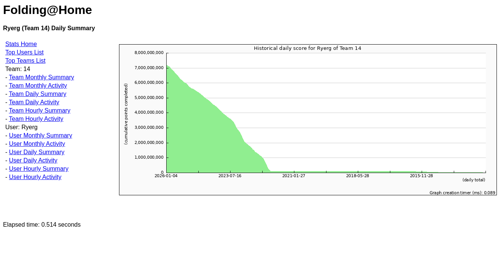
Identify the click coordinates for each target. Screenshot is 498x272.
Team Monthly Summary (41, 77)
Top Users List (24, 52)
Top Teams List (25, 60)
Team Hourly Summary (39, 110)
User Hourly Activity (35, 177)
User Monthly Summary (40, 135)
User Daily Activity (33, 160)
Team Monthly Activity (38, 85)
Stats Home (21, 44)
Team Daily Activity (34, 102)
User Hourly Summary (38, 168)
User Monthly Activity (37, 144)
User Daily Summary (37, 152)
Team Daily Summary (37, 94)
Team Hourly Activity (36, 119)
